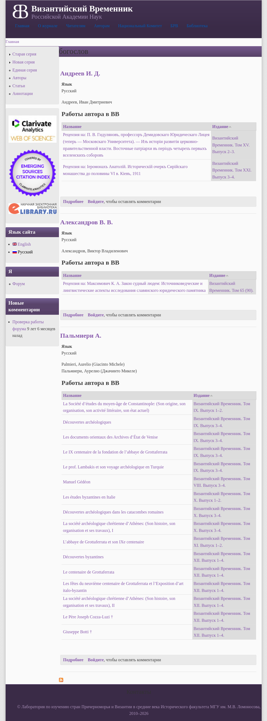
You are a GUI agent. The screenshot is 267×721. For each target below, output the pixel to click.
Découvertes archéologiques (87, 422)
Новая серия (24, 62)
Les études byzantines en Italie (89, 497)
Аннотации (23, 93)
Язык (67, 84)
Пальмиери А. (80, 335)
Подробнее (73, 201)
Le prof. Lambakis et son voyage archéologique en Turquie (113, 467)
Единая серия (25, 70)
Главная (22, 25)
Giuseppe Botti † (77, 632)
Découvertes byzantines (83, 557)
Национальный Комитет (140, 25)
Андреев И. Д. (80, 73)
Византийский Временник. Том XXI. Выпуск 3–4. (232, 170)
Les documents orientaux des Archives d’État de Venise (110, 437)
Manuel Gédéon (76, 482)
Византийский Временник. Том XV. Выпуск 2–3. (231, 145)
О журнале (48, 25)
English (22, 244)
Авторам (102, 25)
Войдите (96, 201)
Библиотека (197, 25)
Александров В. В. (86, 222)
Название (72, 126)
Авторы (19, 77)
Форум (19, 283)
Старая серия (25, 54)
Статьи (19, 85)
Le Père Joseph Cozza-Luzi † (88, 617)
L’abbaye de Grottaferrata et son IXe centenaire (103, 542)
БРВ (174, 25)
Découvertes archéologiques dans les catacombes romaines (113, 512)
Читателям (75, 25)
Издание (222, 126)
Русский (23, 252)
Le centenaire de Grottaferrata (88, 572)
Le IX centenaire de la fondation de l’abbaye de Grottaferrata (115, 452)
